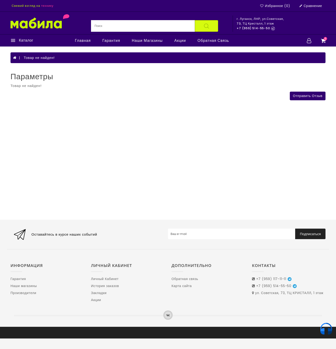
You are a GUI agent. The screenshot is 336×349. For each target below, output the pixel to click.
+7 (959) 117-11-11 (272, 279)
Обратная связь (213, 40)
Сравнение (310, 6)
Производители (23, 293)
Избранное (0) (275, 6)
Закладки (99, 293)
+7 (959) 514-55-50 (274, 286)
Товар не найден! (39, 57)
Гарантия (111, 40)
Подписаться (310, 233)
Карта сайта (182, 286)
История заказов (105, 286)
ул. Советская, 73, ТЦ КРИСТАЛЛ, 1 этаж (287, 293)
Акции (180, 40)
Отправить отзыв (307, 96)
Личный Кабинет (105, 279)
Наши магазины (147, 40)
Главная (83, 40)
